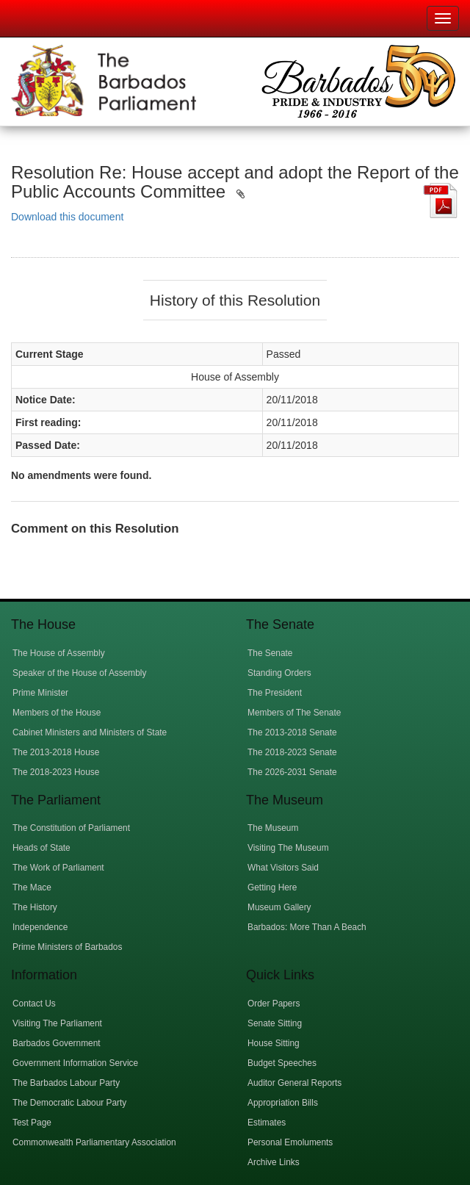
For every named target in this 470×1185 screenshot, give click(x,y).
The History (34, 907)
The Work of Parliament (58, 867)
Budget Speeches (282, 1063)
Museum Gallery (279, 907)
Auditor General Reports (294, 1083)
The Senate (269, 653)
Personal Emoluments (290, 1142)
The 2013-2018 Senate (292, 732)
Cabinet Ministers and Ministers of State (89, 732)
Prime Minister (40, 693)
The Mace (31, 887)
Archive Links (273, 1162)
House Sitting (273, 1043)
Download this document (67, 217)
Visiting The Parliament (57, 1023)
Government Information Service (75, 1063)
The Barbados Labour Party (66, 1083)
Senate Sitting (274, 1023)
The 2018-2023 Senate (292, 752)
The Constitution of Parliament (71, 828)
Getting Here (272, 887)
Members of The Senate (294, 712)
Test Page (31, 1122)
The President (274, 693)
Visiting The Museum (288, 848)
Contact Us (34, 1003)
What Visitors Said (283, 867)
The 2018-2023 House (55, 772)
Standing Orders (279, 673)
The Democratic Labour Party (69, 1103)
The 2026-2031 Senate (292, 772)
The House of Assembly (58, 653)
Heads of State (41, 848)
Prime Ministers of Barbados (67, 947)
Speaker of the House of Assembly (79, 673)
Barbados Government (56, 1043)
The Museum (272, 828)
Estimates (266, 1122)
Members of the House (56, 712)
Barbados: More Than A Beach (306, 927)
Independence (40, 927)
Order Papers (273, 1003)
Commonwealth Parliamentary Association (94, 1142)
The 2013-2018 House (55, 752)
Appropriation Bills (282, 1103)
